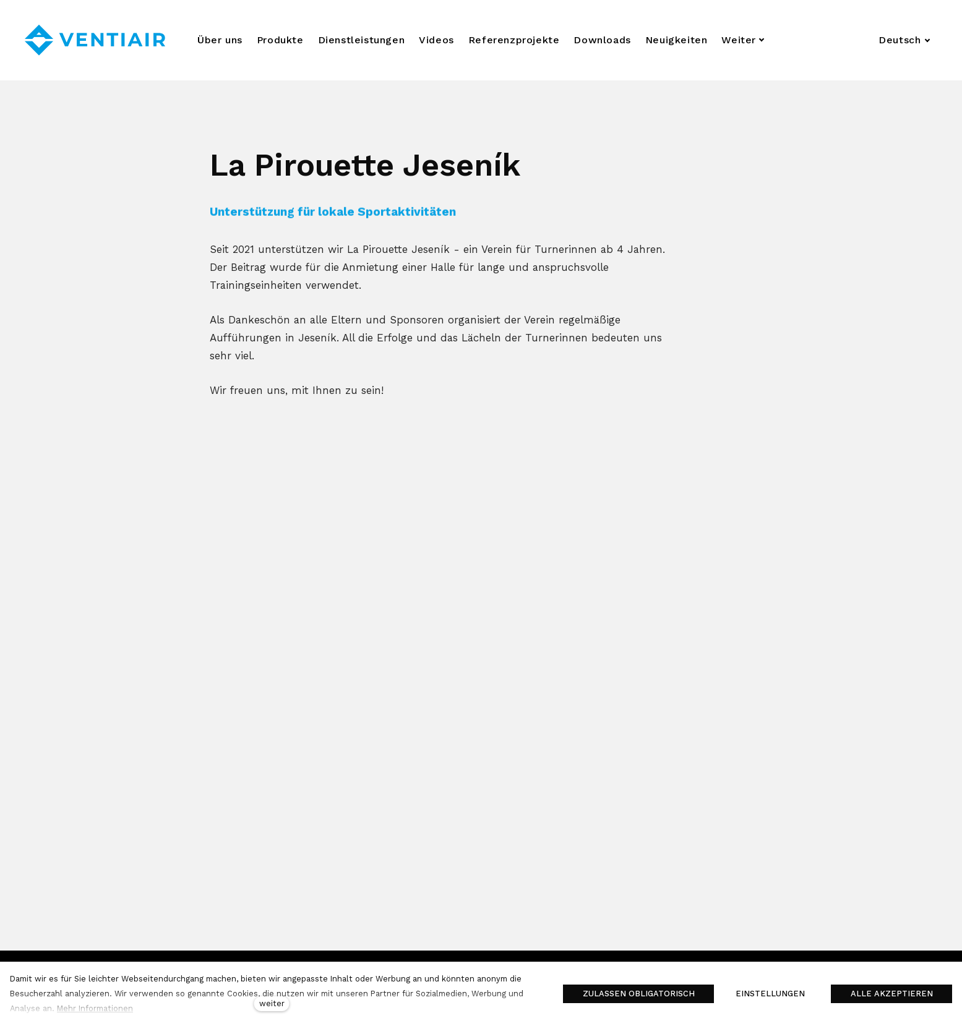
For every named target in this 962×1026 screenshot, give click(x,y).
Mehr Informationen (95, 1008)
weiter (272, 1003)
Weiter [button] (743, 40)
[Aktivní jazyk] (904, 40)
